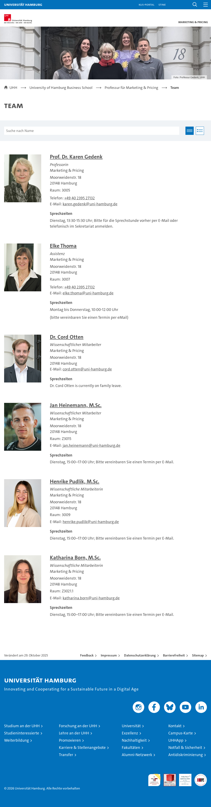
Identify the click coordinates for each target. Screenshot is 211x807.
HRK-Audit (183, 778)
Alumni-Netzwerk (137, 754)
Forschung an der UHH (78, 725)
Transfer (66, 754)
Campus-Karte (180, 733)
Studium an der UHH (22, 725)
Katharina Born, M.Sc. (75, 557)
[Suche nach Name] (91, 131)
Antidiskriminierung (185, 754)
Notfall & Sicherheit (185, 747)
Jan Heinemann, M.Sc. (76, 405)
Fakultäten (131, 747)
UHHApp (175, 740)
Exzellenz (130, 733)
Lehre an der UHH (74, 733)
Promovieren (70, 740)
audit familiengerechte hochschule (154, 780)
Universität (131, 725)
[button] (195, 4)
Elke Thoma (63, 245)
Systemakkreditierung (201, 776)
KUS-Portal (146, 4)
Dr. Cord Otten (66, 337)
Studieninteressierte (21, 733)
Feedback (87, 655)
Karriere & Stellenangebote (82, 747)
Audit (167, 776)
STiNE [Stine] (162, 4)
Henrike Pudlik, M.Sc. (74, 481)
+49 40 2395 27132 (79, 198)
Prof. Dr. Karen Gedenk (76, 156)
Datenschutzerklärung (140, 655)
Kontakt (175, 725)
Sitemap (198, 655)
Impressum (109, 655)
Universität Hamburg (23, 4)
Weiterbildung (16, 740)
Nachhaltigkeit (134, 740)
